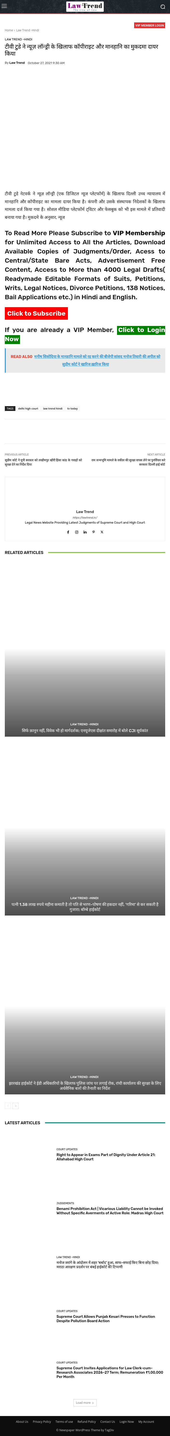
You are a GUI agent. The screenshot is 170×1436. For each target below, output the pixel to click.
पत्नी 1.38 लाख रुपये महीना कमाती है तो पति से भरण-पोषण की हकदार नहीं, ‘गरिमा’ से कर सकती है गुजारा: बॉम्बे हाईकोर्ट (85, 907)
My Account (146, 1422)
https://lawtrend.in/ (85, 517)
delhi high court (28, 408)
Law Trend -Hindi (27, 30)
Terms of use (64, 1422)
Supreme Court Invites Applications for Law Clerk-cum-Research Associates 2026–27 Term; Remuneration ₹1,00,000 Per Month (110, 1372)
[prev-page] (8, 1106)
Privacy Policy (42, 1422)
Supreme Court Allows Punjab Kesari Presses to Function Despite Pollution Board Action (106, 1318)
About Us (22, 1422)
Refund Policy (87, 1422)
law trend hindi (52, 408)
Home (9, 30)
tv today (72, 408)
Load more (85, 1403)
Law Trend (17, 62)
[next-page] (16, 1106)
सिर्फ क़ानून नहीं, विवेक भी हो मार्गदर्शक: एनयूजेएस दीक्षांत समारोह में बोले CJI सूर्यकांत (85, 730)
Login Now (127, 1422)
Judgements (65, 1203)
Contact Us (107, 1422)
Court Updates (67, 1149)
